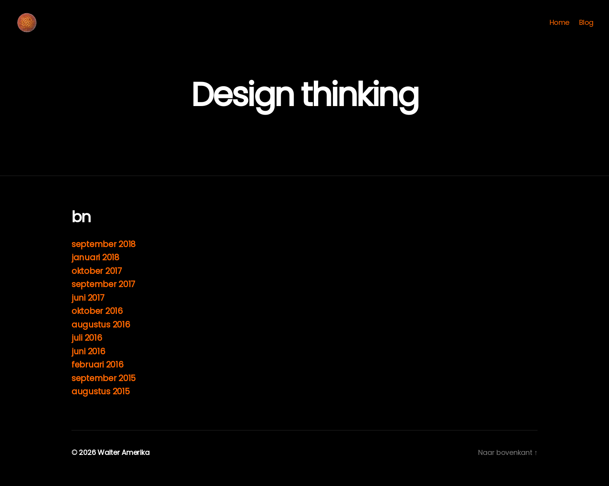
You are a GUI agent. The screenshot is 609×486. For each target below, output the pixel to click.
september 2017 (103, 295)
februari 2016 (97, 376)
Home (559, 28)
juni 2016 (88, 363)
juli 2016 (86, 349)
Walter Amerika (123, 464)
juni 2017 (87, 309)
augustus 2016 (100, 336)
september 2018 (103, 255)
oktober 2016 (97, 322)
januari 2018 (95, 269)
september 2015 (103, 389)
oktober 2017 (96, 282)
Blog (586, 28)
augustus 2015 (100, 403)
